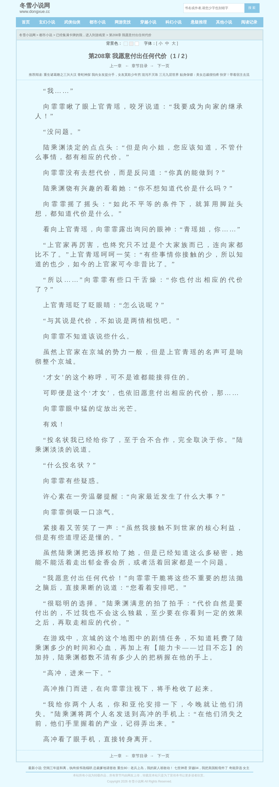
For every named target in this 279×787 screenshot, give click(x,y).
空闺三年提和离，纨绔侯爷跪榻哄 (67, 768)
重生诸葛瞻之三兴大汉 (60, 75)
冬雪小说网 (27, 35)
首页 (26, 22)
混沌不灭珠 (150, 75)
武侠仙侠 (72, 22)
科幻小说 (173, 22)
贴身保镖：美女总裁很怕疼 (199, 75)
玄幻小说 (47, 22)
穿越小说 (148, 22)
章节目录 (140, 66)
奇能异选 (235, 768)
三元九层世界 (169, 75)
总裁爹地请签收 (104, 768)
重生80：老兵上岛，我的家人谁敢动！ (145, 768)
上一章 (116, 66)
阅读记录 (249, 22)
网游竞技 (123, 22)
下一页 (163, 66)
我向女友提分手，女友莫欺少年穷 (116, 75)
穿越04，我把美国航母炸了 (208, 768)
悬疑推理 (199, 22)
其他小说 (224, 22)
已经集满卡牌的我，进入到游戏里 (80, 35)
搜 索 (252, 8)
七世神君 (180, 768)
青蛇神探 (84, 75)
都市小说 (97, 22)
